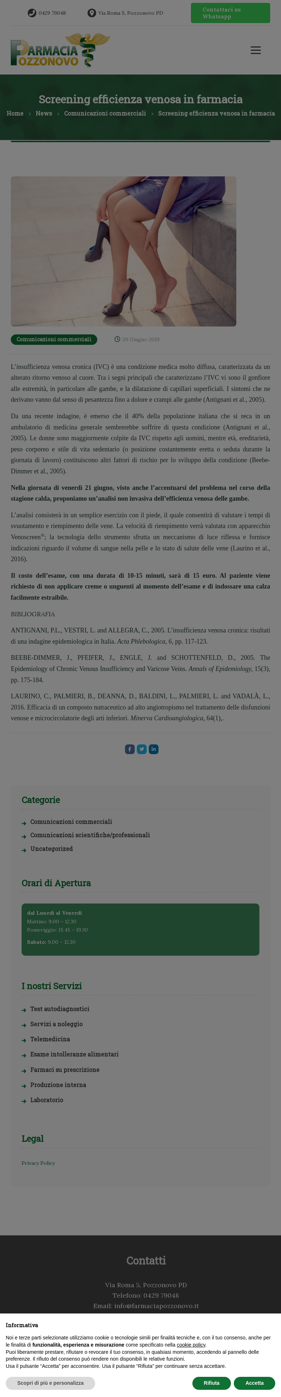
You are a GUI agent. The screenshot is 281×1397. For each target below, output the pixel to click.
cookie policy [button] (191, 1345)
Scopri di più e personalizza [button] (50, 1383)
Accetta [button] (254, 1383)
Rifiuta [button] (212, 1383)
